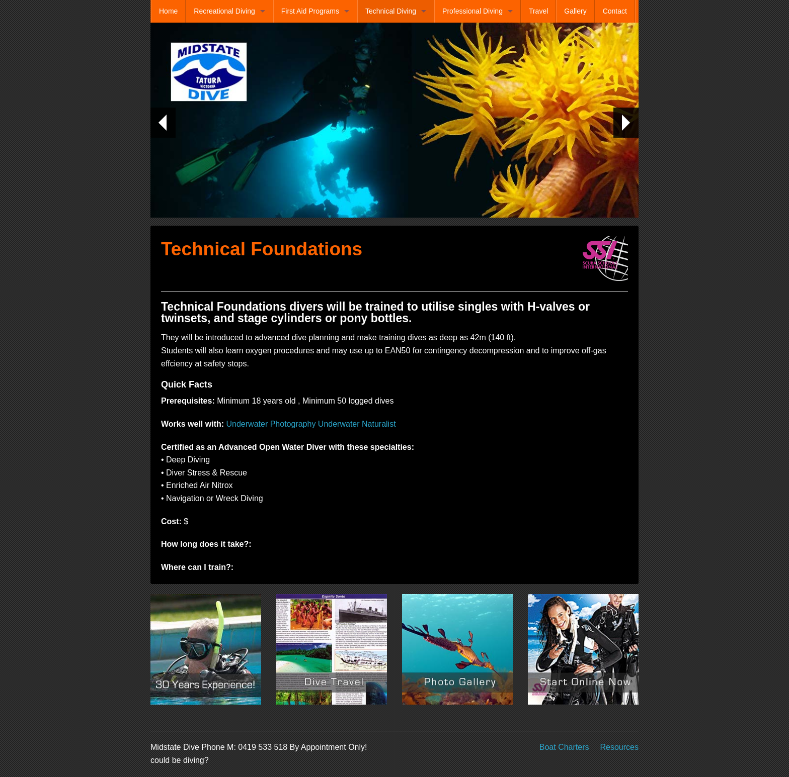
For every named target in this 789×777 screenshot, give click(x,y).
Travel (538, 11)
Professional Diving (472, 11)
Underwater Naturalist (357, 424)
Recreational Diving (224, 11)
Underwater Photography (271, 424)
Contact (615, 11)
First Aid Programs (310, 11)
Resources (619, 747)
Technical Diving (390, 11)
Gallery (575, 11)
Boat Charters (564, 747)
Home (168, 11)
